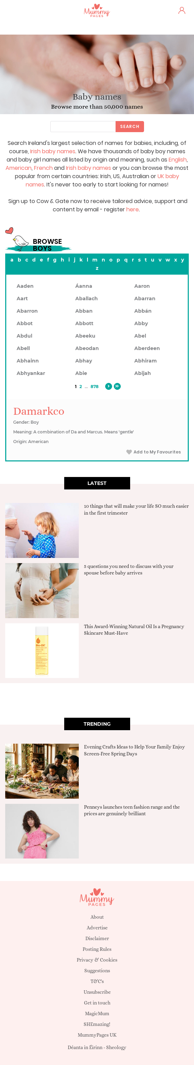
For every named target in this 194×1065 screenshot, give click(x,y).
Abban (84, 311)
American (19, 168)
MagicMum (97, 1013)
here (132, 209)
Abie (81, 373)
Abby (141, 323)
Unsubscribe (97, 992)
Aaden (25, 286)
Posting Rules (97, 949)
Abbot (25, 323)
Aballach (86, 298)
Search (130, 126)
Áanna (83, 286)
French (43, 168)
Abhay (83, 361)
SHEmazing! (97, 1024)
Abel (140, 336)
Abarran (144, 298)
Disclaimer (97, 938)
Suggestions (97, 970)
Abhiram (145, 361)
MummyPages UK (97, 1035)
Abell (23, 348)
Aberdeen (147, 348)
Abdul (24, 336)
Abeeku (85, 336)
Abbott (84, 323)
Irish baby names (52, 151)
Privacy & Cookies (97, 960)
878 (95, 386)
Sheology (116, 1047)
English (178, 160)
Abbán (143, 311)
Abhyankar (31, 373)
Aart (22, 298)
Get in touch (97, 1003)
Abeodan (87, 348)
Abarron (27, 311)
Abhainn (28, 361)
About (97, 917)
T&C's (97, 981)
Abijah (142, 373)
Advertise (97, 927)
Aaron (142, 286)
